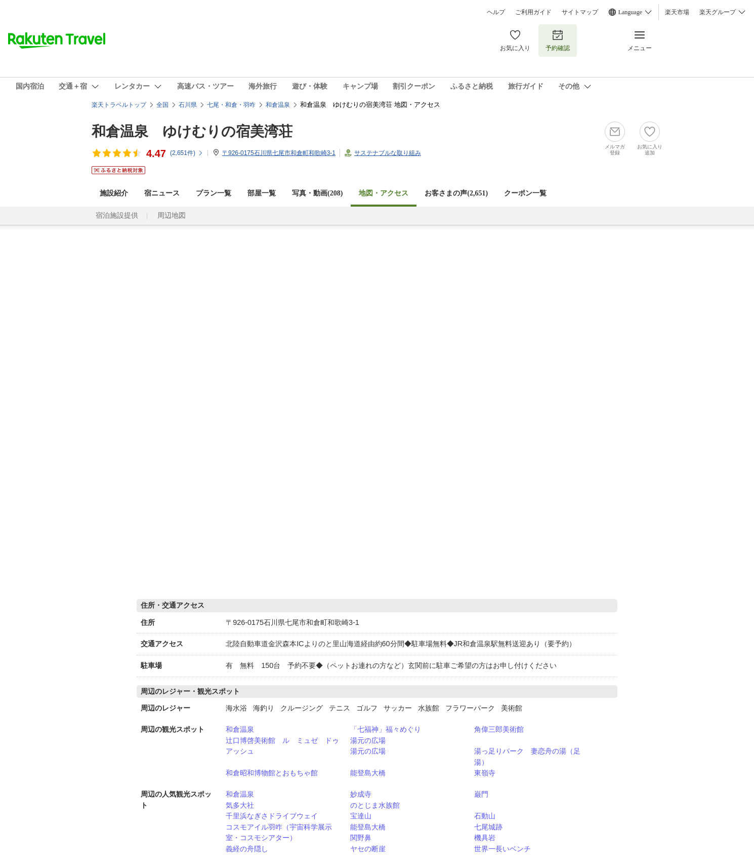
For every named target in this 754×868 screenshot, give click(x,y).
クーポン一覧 (525, 193)
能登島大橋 (368, 773)
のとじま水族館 (375, 805)
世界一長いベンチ (502, 849)
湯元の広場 (368, 740)
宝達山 (360, 816)
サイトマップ (580, 12)
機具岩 (484, 838)
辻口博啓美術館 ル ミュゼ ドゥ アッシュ (286, 746)
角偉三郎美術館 (499, 729)
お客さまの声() (456, 193)
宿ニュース (162, 193)
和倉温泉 (240, 729)
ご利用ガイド (533, 12)
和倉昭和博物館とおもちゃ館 (272, 773)
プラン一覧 (213, 193)
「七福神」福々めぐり (385, 729)
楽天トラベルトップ (119, 104)
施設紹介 (114, 193)
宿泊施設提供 (117, 215)
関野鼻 (360, 838)
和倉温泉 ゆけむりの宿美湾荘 (192, 131)
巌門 (481, 794)
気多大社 (240, 805)
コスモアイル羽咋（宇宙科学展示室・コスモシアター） (279, 832)
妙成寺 (360, 794)
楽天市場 (677, 12)
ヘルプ (496, 12)
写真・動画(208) (317, 193)
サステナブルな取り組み (387, 152)
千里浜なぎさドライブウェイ (272, 816)
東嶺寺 (484, 773)
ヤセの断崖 (368, 849)
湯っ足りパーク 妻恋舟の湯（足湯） (527, 756)
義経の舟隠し (247, 849)
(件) (186, 153)
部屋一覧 (261, 193)
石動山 (484, 816)
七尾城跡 (488, 827)
